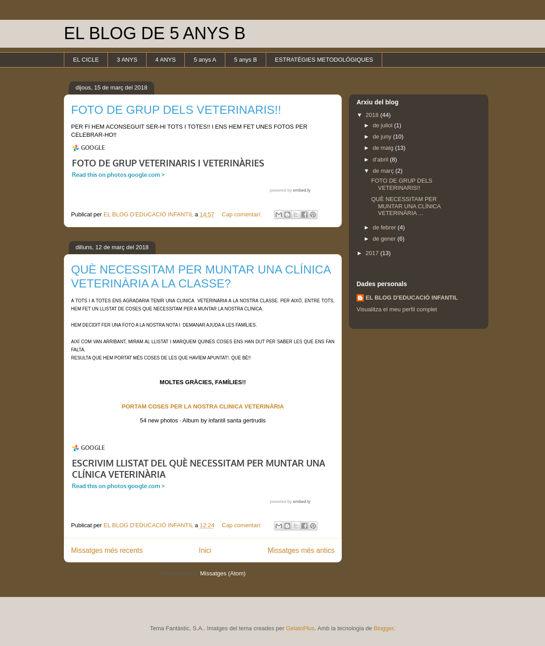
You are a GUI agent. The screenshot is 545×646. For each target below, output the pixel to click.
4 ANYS (165, 59)
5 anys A (205, 59)
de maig (384, 147)
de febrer (385, 227)
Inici (205, 550)
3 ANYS (127, 59)
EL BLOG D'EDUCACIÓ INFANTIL (412, 297)
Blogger (383, 628)
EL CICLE (86, 59)
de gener (385, 238)
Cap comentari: (242, 214)
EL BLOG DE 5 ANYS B (155, 33)
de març (384, 170)
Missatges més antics (301, 550)
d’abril (381, 159)
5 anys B (245, 59)
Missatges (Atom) (223, 573)
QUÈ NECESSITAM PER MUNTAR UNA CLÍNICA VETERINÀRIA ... (405, 206)
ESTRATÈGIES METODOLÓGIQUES (324, 59)
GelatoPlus (300, 628)
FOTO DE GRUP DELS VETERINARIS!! (176, 110)
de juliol (383, 125)
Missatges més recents (107, 550)
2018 (373, 115)
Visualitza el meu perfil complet (397, 309)
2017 (373, 253)
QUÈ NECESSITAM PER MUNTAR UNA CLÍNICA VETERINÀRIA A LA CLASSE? (201, 276)
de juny (383, 136)
